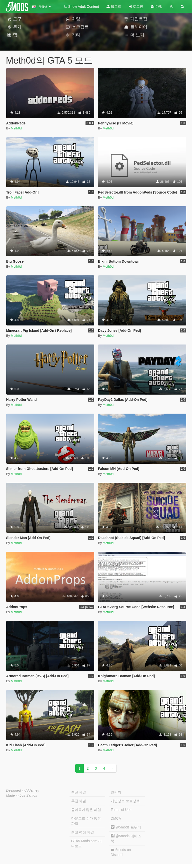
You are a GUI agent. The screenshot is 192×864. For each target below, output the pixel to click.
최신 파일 (78, 792)
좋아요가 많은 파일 (86, 810)
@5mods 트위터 (126, 827)
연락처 (116, 792)
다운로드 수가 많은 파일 (86, 820)
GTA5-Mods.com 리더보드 (86, 843)
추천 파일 (78, 801)
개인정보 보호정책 (125, 801)
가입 (157, 7)
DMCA (116, 818)
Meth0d (16, 128)
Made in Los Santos (21, 795)
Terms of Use (121, 810)
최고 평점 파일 (82, 832)
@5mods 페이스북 (126, 838)
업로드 (113, 7)
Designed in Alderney (23, 790)
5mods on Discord (121, 852)
